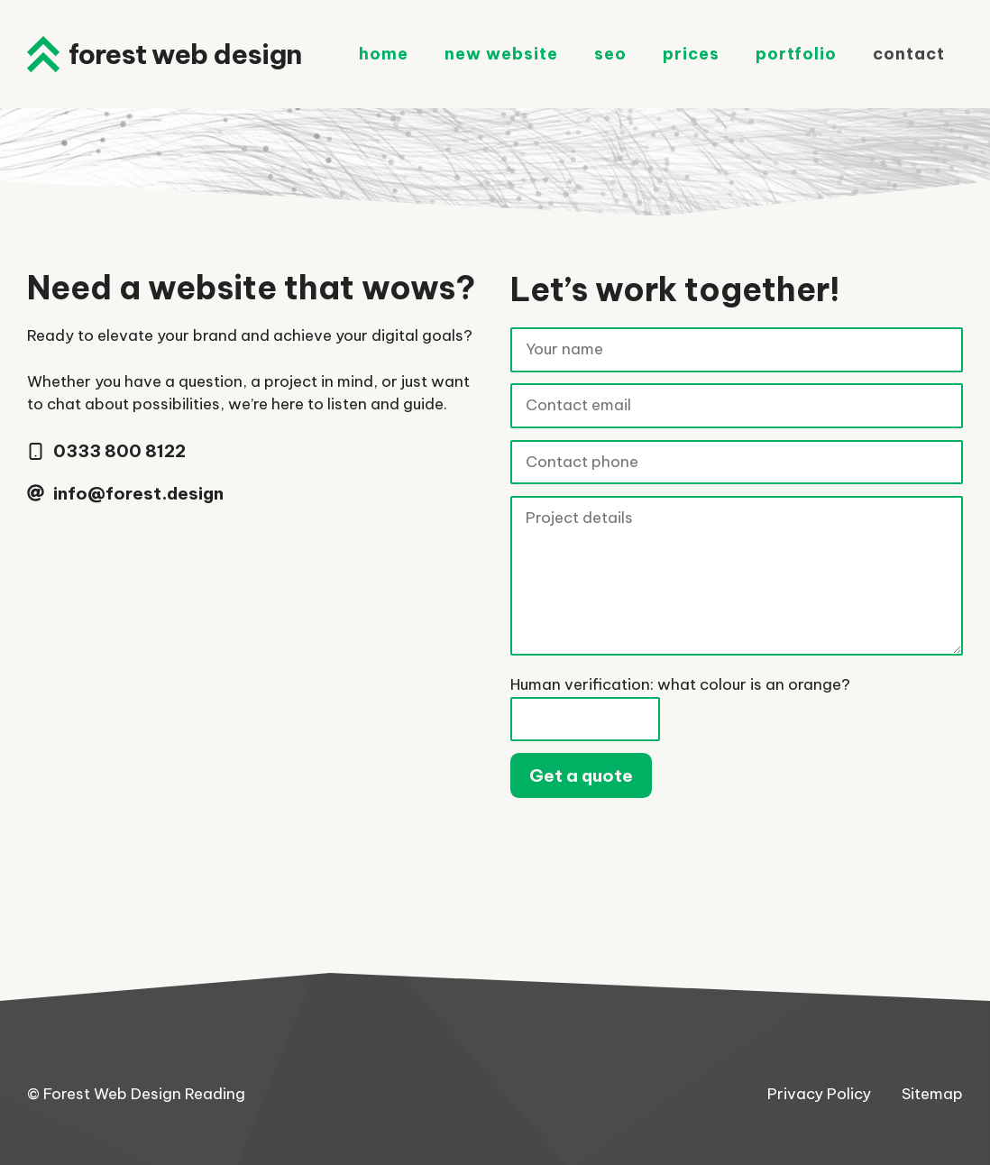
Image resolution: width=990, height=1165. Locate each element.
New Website (501, 53)
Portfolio (796, 53)
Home (383, 53)
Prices (691, 53)
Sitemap (932, 1094)
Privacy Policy (819, 1094)
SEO (610, 53)
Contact (909, 53)
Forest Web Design (185, 54)
